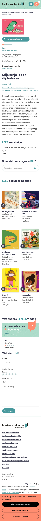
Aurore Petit (6, 84)
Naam (4, 358)
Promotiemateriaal (9, 447)
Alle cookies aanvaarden (20, 504)
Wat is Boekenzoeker (10, 432)
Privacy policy (7, 474)
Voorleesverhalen (21, 88)
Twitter (16, 61)
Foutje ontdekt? (8, 454)
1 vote (4, 48)
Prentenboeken (8, 88)
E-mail (24, 61)
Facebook (13, 61)
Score (4, 372)
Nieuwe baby (7, 69)
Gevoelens (6, 90)
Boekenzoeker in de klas (11, 436)
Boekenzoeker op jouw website (14, 457)
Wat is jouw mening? (9, 50)
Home (4, 12)
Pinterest (20, 61)
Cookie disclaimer (9, 477)
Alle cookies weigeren (20, 510)
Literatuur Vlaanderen (10, 493)
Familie (31, 88)
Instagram (37, 484)
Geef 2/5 (6, 375)
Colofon (5, 464)
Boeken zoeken (31, 4)
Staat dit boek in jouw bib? (36, 168)
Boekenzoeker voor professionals (15, 461)
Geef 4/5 (12, 375)
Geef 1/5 (3, 375)
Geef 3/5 (9, 375)
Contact (5, 468)
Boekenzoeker (13, 4)
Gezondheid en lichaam (20, 90)
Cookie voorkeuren (20, 516)
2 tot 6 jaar (34, 90)
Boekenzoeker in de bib (11, 440)
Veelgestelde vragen (10, 450)
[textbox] (20, 394)
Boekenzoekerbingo (10, 443)
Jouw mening (7, 378)
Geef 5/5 (15, 375)
